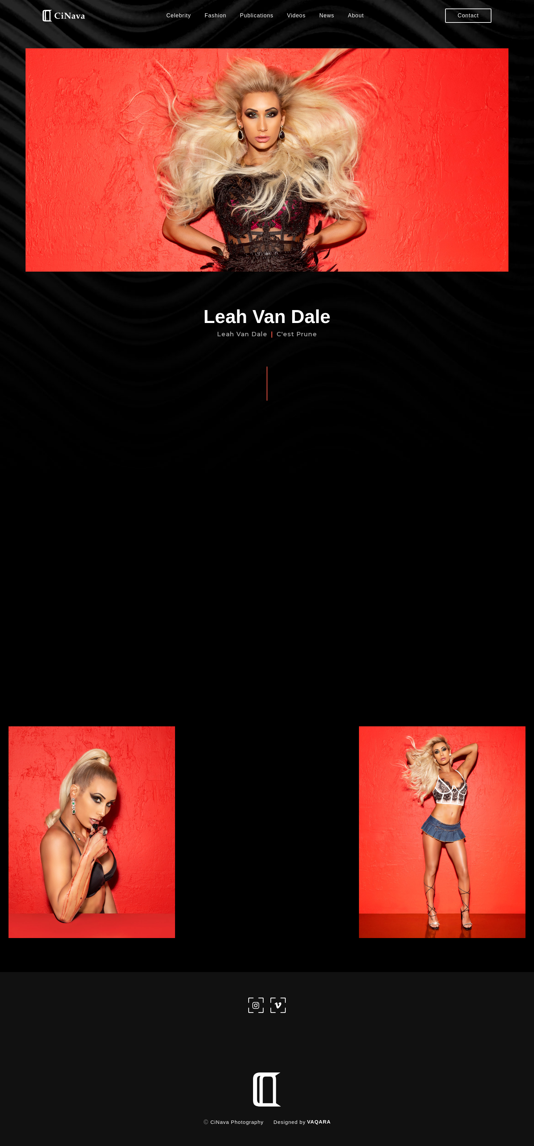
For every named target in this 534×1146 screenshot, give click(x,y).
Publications (256, 15)
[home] (64, 16)
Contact (468, 15)
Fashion (215, 15)
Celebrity (179, 15)
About (356, 15)
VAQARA (319, 1122)
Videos (296, 15)
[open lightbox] (92, 832)
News (326, 15)
